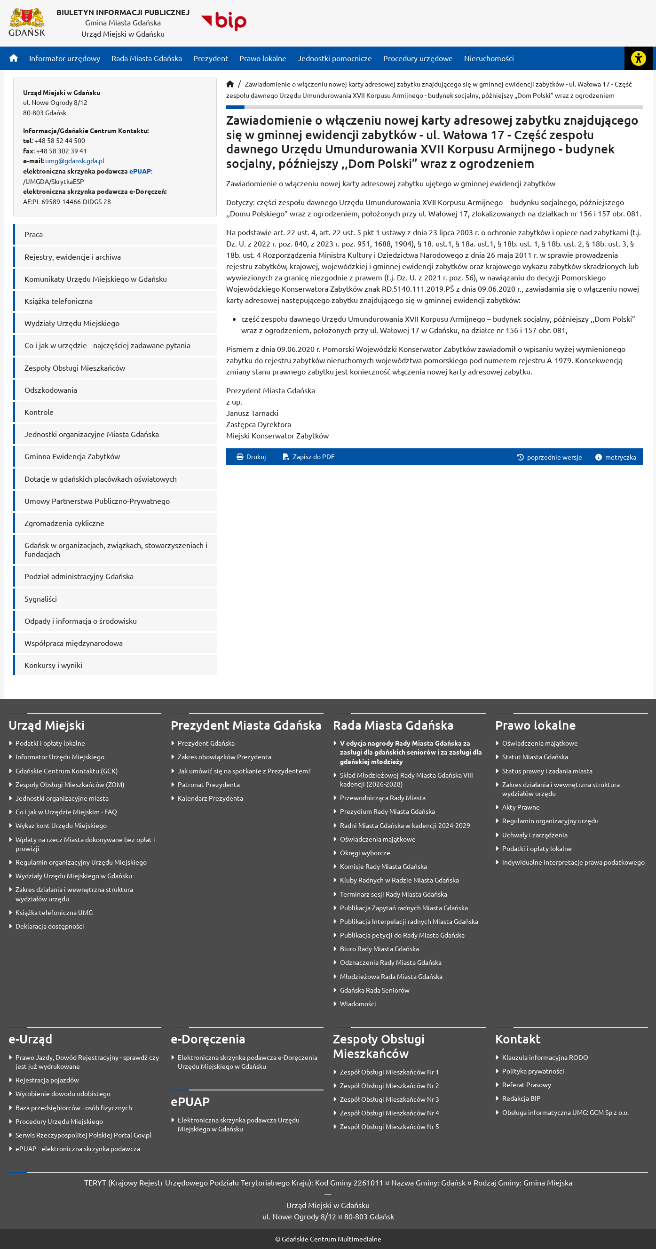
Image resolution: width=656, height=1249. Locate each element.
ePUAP (140, 171)
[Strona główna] (14, 58)
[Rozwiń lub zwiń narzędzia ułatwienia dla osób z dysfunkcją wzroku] (638, 58)
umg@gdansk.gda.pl (74, 160)
